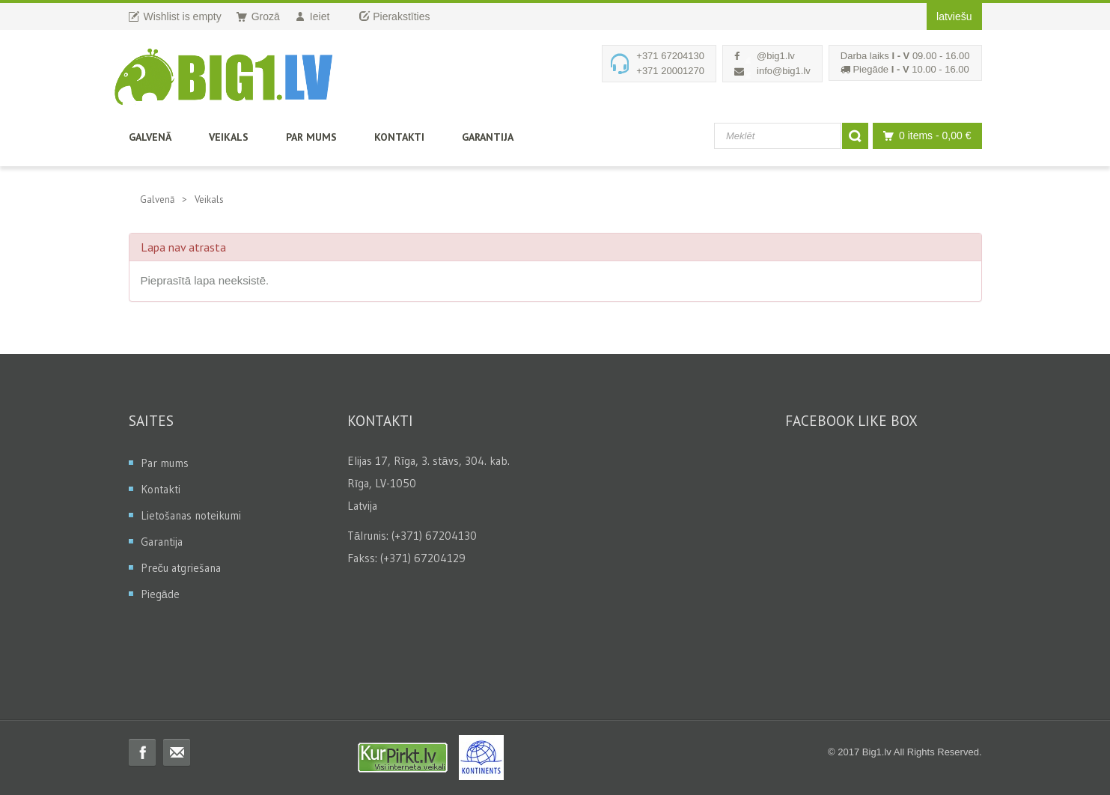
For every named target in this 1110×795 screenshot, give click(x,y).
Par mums (311, 137)
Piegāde (160, 594)
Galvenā (150, 137)
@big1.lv (776, 55)
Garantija (487, 137)
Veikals (228, 137)
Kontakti (399, 137)
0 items (923, 136)
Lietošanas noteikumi (191, 515)
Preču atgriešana (181, 568)
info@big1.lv (784, 70)
